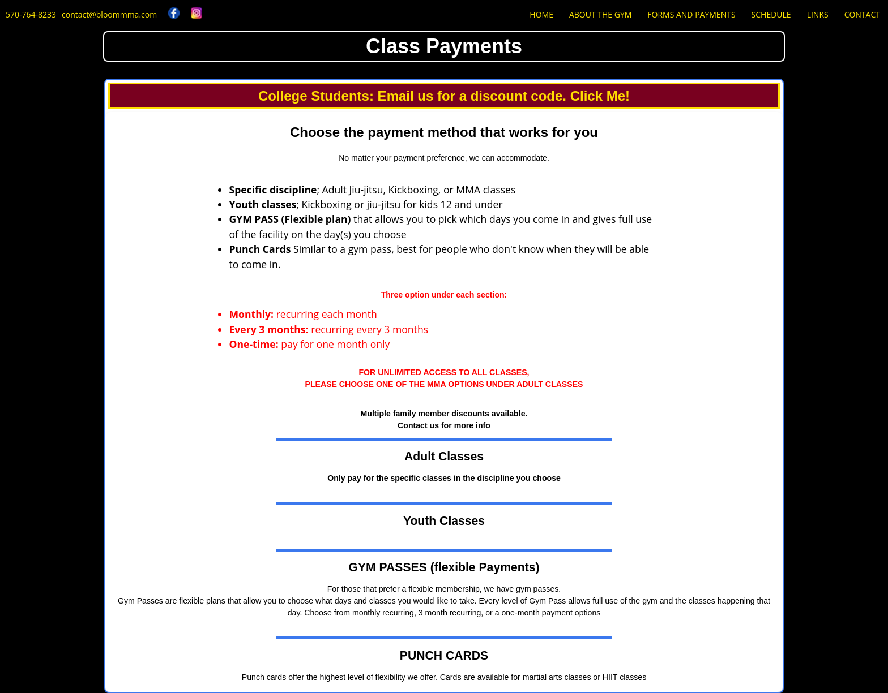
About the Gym (600, 14)
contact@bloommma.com (109, 14)
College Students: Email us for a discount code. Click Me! (444, 96)
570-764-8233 (31, 14)
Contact (862, 14)
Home (541, 14)
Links (818, 14)
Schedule (771, 14)
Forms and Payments (691, 14)
